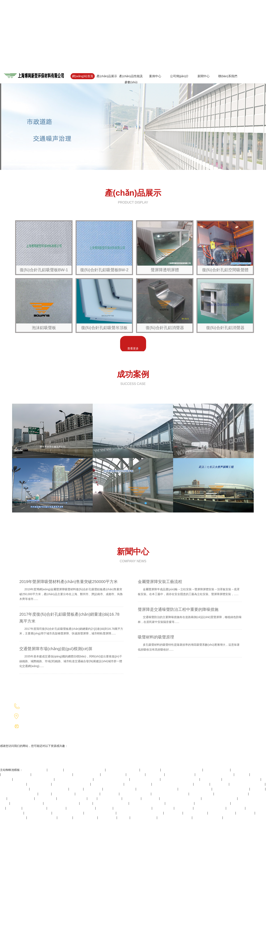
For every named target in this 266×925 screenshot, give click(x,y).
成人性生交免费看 (110, 798)
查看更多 (133, 348)
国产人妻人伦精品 (35, 769)
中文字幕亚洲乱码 (39, 784)
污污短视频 (14, 808)
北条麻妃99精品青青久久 (27, 803)
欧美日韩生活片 (163, 808)
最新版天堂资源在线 (87, 774)
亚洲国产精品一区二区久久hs (71, 784)
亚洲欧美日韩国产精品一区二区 (173, 784)
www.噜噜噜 (105, 808)
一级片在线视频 (46, 798)
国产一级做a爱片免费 (180, 803)
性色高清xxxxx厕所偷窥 (68, 813)
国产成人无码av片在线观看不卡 (157, 789)
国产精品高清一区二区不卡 (147, 803)
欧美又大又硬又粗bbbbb (210, 808)
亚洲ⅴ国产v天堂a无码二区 (175, 817)
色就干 (92, 798)
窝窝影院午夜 (110, 793)
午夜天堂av (258, 789)
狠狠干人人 (55, 769)
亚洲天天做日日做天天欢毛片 (18, 793)
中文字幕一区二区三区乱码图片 (34, 779)
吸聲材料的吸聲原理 (190, 644)
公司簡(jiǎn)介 (179, 76)
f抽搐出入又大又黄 (114, 774)
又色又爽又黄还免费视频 (120, 789)
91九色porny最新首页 (81, 808)
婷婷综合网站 (107, 817)
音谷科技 (172, 716)
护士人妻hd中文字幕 (38, 813)
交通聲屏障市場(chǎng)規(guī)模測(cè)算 (71, 658)
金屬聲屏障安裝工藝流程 (190, 589)
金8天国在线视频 (64, 793)
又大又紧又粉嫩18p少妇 (100, 813)
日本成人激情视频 (201, 793)
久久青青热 (201, 784)
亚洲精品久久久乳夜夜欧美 (212, 803)
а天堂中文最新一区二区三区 (170, 793)
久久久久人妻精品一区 (16, 774)
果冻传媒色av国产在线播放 (111, 779)
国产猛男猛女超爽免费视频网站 (52, 774)
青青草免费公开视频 (138, 784)
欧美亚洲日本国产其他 (42, 817)
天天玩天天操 (93, 789)
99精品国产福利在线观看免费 (49, 789)
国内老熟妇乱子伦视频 (14, 789)
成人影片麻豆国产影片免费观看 (181, 798)
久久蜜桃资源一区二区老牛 (61, 803)
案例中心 (155, 76)
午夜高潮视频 (246, 813)
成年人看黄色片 (211, 779)
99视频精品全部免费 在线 (122, 769)
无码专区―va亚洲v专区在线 (231, 789)
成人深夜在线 (155, 774)
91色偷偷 (124, 817)
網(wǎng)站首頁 (82, 76)
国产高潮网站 (136, 774)
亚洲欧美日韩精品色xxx (135, 793)
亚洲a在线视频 (150, 769)
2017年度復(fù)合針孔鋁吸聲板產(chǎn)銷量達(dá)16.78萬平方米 (71, 625)
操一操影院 (242, 774)
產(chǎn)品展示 (107, 76)
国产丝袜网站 (220, 784)
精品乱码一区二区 (35, 808)
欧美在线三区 (57, 808)
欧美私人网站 (184, 808)
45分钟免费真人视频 (222, 813)
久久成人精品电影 (85, 817)
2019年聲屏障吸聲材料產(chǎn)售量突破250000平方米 (71, 591)
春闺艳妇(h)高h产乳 (144, 817)
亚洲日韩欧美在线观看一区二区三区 (140, 813)
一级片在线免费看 (88, 793)
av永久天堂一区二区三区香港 (242, 779)
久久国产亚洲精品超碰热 (108, 784)
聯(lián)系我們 (227, 76)
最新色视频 (65, 817)
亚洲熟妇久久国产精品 (207, 817)
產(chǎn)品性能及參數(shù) (131, 79)
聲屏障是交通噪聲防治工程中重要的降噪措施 (190, 617)
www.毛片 (76, 789)
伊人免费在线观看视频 (180, 774)
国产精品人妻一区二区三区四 (74, 779)
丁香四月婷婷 (236, 808)
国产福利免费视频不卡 (72, 798)
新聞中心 (203, 76)
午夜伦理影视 (132, 798)
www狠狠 (86, 803)
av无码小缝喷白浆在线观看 (249, 769)
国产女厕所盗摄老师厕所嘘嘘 (215, 774)
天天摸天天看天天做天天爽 (219, 798)
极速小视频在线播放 (21, 798)
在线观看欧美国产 (195, 813)
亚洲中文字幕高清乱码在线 (247, 784)
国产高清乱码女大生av (145, 779)
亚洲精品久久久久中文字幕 (111, 803)
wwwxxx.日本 (150, 798)
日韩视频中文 (173, 813)
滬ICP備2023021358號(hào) (227, 706)
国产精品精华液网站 (217, 769)
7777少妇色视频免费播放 (195, 789)
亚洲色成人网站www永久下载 (180, 779)
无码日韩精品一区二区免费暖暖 (85, 769)
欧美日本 (45, 793)
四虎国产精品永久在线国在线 (133, 808)
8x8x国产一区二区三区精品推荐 (182, 769)
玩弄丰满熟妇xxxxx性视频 (231, 793)
